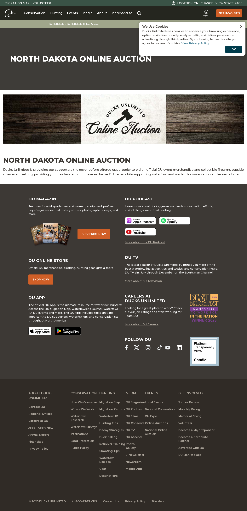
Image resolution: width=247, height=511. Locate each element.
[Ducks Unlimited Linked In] (179, 347)
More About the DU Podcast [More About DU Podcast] (145, 242)
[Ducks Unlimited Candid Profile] (204, 351)
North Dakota (56, 24)
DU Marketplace (189, 455)
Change (207, 3)
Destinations (108, 476)
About (102, 13)
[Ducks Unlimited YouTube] (167, 347)
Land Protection (82, 441)
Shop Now (41, 279)
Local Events (154, 402)
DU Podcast (134, 409)
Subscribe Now (94, 234)
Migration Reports (112, 409)
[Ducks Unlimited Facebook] (126, 347)
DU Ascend (134, 437)
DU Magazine (135, 402)
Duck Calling (108, 437)
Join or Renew (188, 402)
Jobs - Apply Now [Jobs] (40, 428)
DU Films (132, 416)
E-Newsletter (135, 455)
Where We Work (82, 409)
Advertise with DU (191, 448)
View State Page (228, 3)
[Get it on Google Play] (68, 331)
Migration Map (17, 3)
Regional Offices (40, 414)
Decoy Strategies (111, 430)
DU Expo (151, 416)
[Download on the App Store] (40, 331)
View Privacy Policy (195, 43)
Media (87, 13)
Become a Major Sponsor (196, 430)
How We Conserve (84, 402)
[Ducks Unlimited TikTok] (159, 347)
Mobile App (134, 469)
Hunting (56, 13)
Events (72, 13)
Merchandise (122, 13)
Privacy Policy (38, 448)
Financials (35, 441)
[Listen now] (140, 221)
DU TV (130, 430)
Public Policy (80, 448)
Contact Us (111, 501)
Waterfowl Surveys (84, 427)
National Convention (160, 409)
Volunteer (42, 3)
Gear (102, 469)
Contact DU (36, 407)
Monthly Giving (189, 409)
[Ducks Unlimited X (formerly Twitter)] (136, 347)
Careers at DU (38, 421)
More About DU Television (143, 281)
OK (234, 49)
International (80, 434)
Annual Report (38, 434)
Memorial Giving (190, 416)
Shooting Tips (109, 451)
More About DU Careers (141, 324)
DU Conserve (135, 423)
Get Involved (229, 13)
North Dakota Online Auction (83, 24)
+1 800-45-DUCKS (84, 501)
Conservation (34, 13)
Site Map (157, 501)
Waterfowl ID (108, 416)
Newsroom (133, 462)
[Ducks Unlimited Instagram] (148, 347)
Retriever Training (112, 444)
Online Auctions (156, 423)
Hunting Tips (108, 423)
